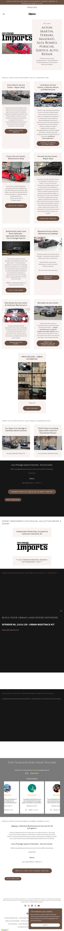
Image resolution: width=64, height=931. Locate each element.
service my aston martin (16, 131)
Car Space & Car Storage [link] (24, 927)
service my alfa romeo (16, 343)
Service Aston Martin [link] (25, 918)
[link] (32, 14)
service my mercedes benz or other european (48, 343)
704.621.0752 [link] (32, 7)
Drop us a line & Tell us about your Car (32, 870)
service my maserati (48, 277)
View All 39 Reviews (32, 778)
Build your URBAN (16, 290)
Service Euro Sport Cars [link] (11, 918)
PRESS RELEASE (32, 408)
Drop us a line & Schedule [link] (13, 921)
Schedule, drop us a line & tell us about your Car (32, 492)
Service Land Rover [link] (26, 921)
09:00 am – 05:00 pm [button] (34, 483)
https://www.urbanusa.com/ (10, 630)
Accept (45, 925)
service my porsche (48, 218)
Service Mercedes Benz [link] (25, 924)
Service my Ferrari (16, 205)
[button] (6, 14)
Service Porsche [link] (12, 924)
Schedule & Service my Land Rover (48, 143)
